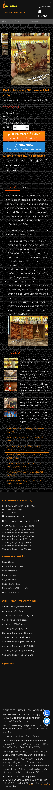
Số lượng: (7, 127)
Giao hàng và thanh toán (14, 620)
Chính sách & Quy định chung (16, 606)
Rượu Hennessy (9, 575)
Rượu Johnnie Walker (12, 566)
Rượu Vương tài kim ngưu (15, 588)
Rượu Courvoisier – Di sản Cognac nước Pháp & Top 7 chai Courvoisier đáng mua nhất (34, 389)
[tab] (12, 188)
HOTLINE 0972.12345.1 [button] (14, 12)
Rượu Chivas (8, 562)
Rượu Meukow (9, 579)
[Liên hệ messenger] (47, 721)
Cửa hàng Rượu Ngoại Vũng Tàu (18, 536)
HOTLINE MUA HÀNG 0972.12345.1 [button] (24, 156)
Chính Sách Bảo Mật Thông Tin (17, 615)
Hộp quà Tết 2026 (10, 592)
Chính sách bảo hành (12, 611)
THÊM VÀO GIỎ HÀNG (24, 136)
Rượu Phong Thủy (11, 584)
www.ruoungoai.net (15, 516)
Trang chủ (7, 21)
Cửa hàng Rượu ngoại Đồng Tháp (18, 529)
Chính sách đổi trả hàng (14, 624)
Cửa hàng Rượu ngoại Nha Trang (18, 532)
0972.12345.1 (11, 513)
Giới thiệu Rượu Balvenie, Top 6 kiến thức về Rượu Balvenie (34, 362)
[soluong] (21, 127)
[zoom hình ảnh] (46, 82)
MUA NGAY (25, 146)
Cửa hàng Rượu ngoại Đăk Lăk (17, 545)
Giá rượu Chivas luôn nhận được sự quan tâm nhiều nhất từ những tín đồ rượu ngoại (34, 417)
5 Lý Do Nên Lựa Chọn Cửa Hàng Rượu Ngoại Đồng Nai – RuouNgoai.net (34, 374)
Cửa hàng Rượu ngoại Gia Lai (16, 549)
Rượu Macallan (9, 570)
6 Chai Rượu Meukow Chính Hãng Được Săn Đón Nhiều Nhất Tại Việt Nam (34, 402)
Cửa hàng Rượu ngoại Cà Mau (17, 542)
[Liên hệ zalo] (47, 713)
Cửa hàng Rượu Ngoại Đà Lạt (16, 539)
